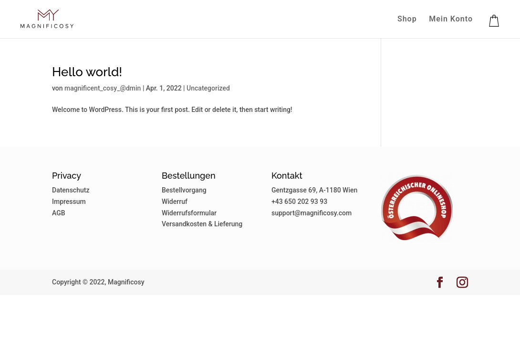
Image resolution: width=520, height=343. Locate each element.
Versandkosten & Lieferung (202, 224)
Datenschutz (70, 190)
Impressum (69, 201)
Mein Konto (451, 19)
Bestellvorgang (184, 190)
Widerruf (174, 201)
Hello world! (87, 72)
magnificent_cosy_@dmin (102, 88)
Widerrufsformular (189, 213)
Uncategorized (208, 88)
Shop (407, 19)
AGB (58, 213)
